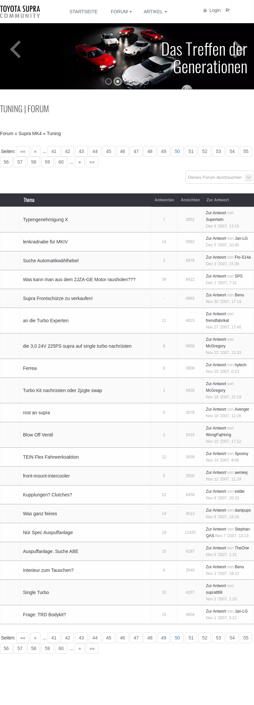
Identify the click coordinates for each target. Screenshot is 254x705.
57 (19, 162)
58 (33, 162)
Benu (239, 295)
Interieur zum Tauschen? (48, 570)
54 (232, 151)
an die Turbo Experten (45, 320)
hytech (240, 365)
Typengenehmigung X (45, 219)
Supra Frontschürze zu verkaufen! (58, 298)
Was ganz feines (40, 513)
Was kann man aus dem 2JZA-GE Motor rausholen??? (79, 279)
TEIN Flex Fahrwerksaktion (51, 457)
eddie (239, 491)
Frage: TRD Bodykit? (44, 614)
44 (95, 151)
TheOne (242, 548)
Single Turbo (36, 592)
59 (47, 162)
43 (81, 151)
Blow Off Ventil (38, 434)
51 (191, 151)
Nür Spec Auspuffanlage (48, 532)
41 (54, 151)
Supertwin (214, 219)
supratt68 (214, 592)
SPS (239, 276)
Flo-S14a (243, 257)
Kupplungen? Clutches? (47, 494)
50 (177, 151)
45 (108, 151)
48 (149, 151)
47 (136, 151)
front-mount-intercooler (46, 475)
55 (246, 151)
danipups (243, 510)
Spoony (241, 453)
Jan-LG (241, 238)
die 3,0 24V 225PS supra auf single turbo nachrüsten (77, 346)
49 (163, 151)
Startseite (83, 11)
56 (6, 162)
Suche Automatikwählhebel (50, 260)
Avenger (241, 409)
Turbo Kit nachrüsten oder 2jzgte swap (62, 390)
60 (61, 162)
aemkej (241, 472)
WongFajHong (218, 434)
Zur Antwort (216, 213)
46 (122, 151)
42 (67, 151)
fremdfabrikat (217, 320)
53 (218, 151)
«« (22, 151)
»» (92, 162)
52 (204, 151)
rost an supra (36, 412)
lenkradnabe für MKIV (45, 241)
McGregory (215, 346)
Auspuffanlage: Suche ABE (50, 551)
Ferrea (29, 368)
